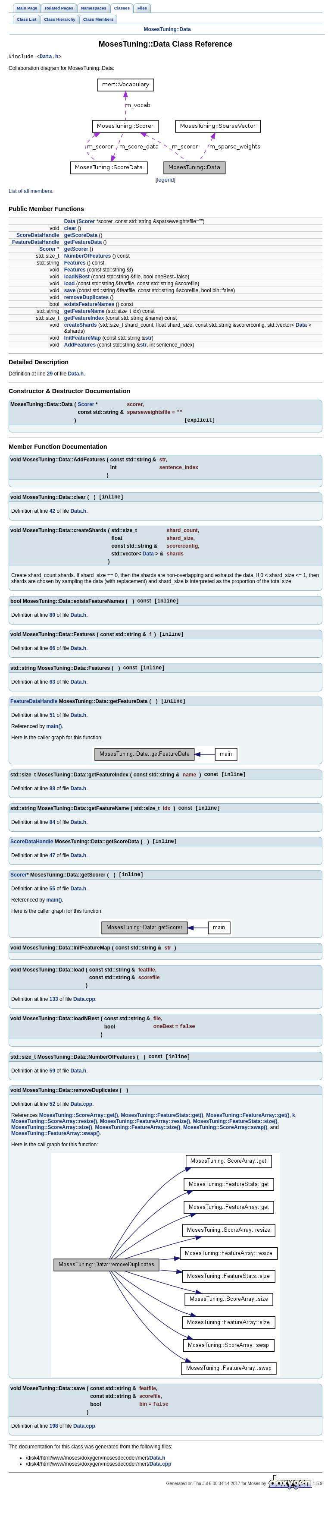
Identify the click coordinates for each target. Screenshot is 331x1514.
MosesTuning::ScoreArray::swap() (225, 1142)
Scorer (86, 223)
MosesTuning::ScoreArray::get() (78, 1130)
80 (52, 621)
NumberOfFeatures (87, 257)
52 (52, 1119)
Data (185, 29)
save (70, 292)
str (148, 339)
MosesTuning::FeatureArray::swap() (55, 1148)
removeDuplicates (86, 299)
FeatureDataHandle (35, 243)
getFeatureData (83, 243)
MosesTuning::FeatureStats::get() (162, 1130)
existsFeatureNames (89, 306)
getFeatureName (84, 312)
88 (52, 798)
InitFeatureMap (82, 339)
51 (52, 724)
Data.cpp (84, 1012)
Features (75, 264)
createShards (80, 326)
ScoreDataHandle (37, 236)
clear (70, 230)
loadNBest (77, 278)
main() (54, 735)
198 (54, 1442)
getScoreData (80, 236)
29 (50, 375)
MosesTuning (160, 29)
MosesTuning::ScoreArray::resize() (54, 1136)
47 (52, 867)
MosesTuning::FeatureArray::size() (137, 1142)
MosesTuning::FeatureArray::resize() (145, 1136)
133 (54, 1012)
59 (52, 1086)
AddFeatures (80, 346)
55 (52, 902)
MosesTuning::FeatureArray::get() (247, 1130)
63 (52, 690)
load (69, 285)
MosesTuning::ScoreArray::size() (51, 1142)
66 (52, 655)
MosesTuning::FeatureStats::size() (235, 1136)
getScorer (76, 250)
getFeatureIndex (84, 319)
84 (52, 833)
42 (52, 516)
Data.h (49, 57)
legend (165, 181)
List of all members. (31, 192)
